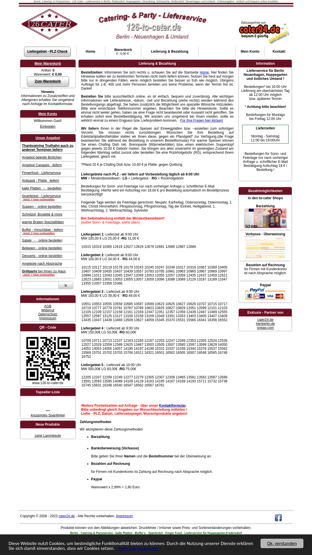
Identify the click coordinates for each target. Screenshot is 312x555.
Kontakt (279, 52)
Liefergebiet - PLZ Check (47, 52)
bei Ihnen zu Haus (48, 272)
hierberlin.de (265, 324)
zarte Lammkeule (48, 436)
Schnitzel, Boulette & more (42, 214)
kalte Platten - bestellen (41, 188)
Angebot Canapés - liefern (42, 165)
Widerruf (47, 310)
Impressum (47, 318)
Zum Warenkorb (48, 81)
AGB (47, 306)
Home (90, 52)
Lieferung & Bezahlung (169, 52)
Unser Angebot (47, 138)
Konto (250, 52)
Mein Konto (47, 114)
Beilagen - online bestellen (42, 248)
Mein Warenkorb (48, 64)
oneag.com (265, 328)
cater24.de (265, 320)
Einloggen (47, 127)
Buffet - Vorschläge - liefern (48, 231)
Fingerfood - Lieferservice (41, 173)
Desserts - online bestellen (42, 256)
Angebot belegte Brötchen (42, 157)
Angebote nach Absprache (42, 264)
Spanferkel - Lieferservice (48, 197)
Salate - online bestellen (42, 240)
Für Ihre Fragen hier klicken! (201, 120)
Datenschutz (47, 314)
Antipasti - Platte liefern (40, 181)
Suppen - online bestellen (42, 207)
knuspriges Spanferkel (48, 415)
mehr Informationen (138, 549)
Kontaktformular (172, 406)
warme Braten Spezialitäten (43, 222)
